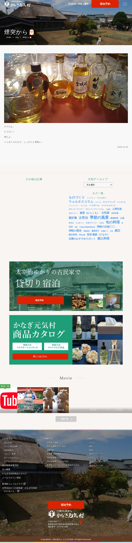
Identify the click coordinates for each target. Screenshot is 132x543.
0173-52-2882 (62, 527)
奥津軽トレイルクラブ (12, 484)
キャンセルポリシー (13, 458)
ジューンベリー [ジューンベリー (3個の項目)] (74, 205)
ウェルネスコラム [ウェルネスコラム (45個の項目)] (81, 201)
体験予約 (51, 451)
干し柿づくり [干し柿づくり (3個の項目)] (80, 223)
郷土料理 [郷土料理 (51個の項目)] (103, 238)
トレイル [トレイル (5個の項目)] (83, 206)
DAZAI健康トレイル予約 (57, 462)
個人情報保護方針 (10, 466)
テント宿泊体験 (11, 447)
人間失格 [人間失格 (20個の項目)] (117, 209)
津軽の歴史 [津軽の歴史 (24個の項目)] (75, 230)
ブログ (90, 458)
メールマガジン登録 (11, 478)
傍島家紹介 (9, 451)
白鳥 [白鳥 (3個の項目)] (111, 231)
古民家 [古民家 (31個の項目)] (105, 212)
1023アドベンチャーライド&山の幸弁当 (33, 410)
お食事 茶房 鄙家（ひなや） (59, 454)
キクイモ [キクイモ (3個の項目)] (98, 202)
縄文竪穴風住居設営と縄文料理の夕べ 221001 (84, 410)
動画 (91, 451)
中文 (84, 4)
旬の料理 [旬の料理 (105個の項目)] (113, 222)
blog (16, 37)
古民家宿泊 (7, 439)
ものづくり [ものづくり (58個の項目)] (77, 197)
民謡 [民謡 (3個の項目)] (76, 227)
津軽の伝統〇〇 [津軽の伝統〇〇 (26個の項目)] (106, 226)
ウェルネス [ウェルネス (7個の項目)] (101, 198)
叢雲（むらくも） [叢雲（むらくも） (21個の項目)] (89, 213)
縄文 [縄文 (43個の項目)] (117, 230)
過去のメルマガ (96, 466)
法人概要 (6, 470)
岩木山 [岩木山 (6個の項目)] (71, 223)
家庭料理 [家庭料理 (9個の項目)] (114, 218)
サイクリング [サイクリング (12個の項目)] (109, 202)
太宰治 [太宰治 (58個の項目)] (83, 217)
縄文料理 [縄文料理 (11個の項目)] (73, 234)
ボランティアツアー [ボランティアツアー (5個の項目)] (76, 209)
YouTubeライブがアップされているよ (110, 410)
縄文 (91, 447)
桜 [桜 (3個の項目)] (122, 223)
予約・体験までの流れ (56, 447)
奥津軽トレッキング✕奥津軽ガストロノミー (63, 466)
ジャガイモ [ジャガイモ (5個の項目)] (121, 202)
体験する (49, 439)
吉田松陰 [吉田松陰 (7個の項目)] (114, 213)
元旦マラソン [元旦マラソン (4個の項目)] (73, 213)
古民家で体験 (52, 443)
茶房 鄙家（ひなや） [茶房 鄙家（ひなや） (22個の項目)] (98, 234)
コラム (92, 443)
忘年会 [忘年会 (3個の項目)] (102, 223)
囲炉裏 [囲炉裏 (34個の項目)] (73, 217)
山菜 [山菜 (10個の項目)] (122, 218)
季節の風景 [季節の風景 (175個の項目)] (99, 217)
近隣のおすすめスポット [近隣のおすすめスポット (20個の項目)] (82, 238)
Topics (90, 439)
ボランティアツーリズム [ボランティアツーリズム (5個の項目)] (95, 209)
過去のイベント (96, 454)
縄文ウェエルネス (97, 462)
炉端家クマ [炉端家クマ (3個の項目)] (104, 231)
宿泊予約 (8, 443)
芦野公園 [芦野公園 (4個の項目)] (82, 235)
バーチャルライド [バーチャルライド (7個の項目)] (108, 205)
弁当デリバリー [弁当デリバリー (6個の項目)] (92, 223)
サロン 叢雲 (10, 454)
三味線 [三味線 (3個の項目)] (108, 209)
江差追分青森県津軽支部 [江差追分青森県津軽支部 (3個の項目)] (87, 227)
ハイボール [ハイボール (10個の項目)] (94, 205)
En (72, 4)
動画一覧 (65, 419)
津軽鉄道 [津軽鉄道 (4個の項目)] (86, 231)
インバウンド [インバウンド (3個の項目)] (91, 198)
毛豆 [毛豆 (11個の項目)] (71, 227)
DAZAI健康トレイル (55, 458)
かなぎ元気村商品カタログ (14, 474)
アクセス (8, 462)
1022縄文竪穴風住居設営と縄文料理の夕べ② (58, 410)
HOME (8, 37)
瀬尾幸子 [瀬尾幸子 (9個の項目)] (95, 231)
